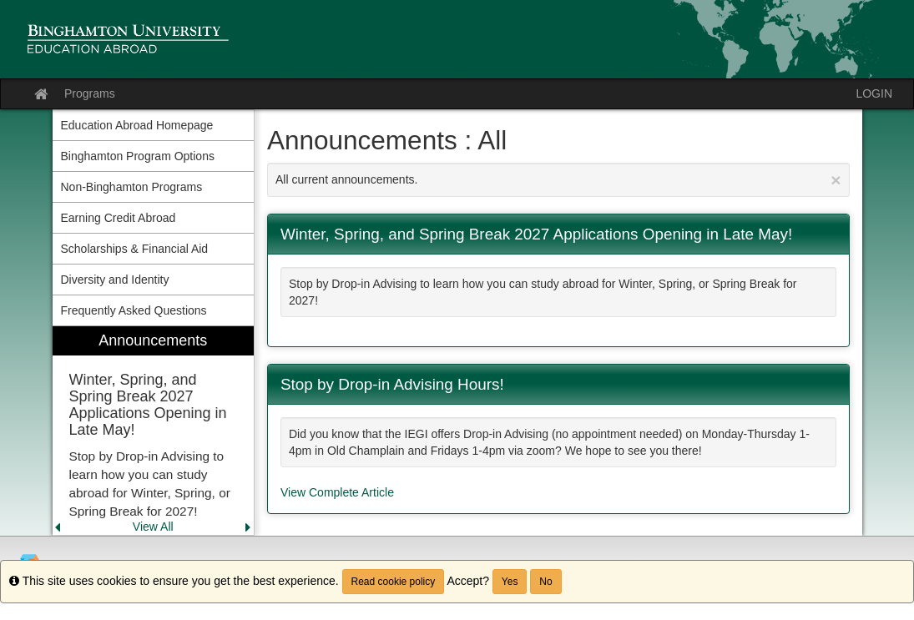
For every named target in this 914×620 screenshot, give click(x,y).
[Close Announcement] (836, 180)
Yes (510, 581)
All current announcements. (558, 179)
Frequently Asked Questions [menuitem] (134, 310)
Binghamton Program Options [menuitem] (138, 156)
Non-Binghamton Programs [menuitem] (132, 187)
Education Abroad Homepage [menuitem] (137, 125)
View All (153, 526)
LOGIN (874, 93)
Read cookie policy (393, 581)
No (545, 581)
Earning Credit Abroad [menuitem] (118, 217)
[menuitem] (154, 431)
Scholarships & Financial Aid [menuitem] (135, 248)
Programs (89, 93)
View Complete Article (337, 492)
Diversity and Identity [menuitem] (115, 279)
